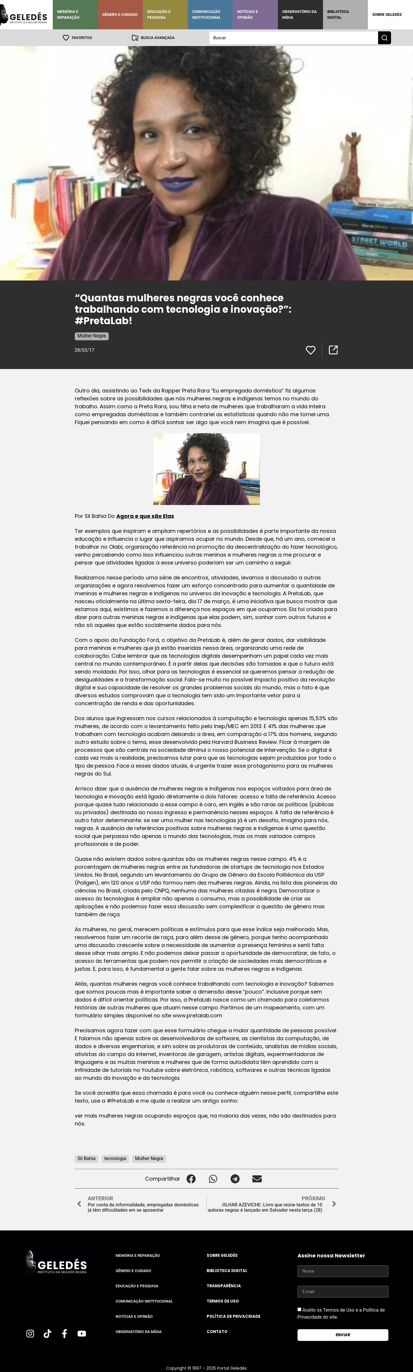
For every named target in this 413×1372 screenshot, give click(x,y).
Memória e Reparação (68, 14)
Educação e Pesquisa (159, 14)
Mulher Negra (92, 335)
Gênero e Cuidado (120, 14)
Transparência (224, 1285)
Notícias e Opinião (247, 14)
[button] (191, 1178)
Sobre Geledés (387, 14)
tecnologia (115, 1158)
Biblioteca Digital (338, 14)
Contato (217, 1331)
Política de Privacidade (233, 1316)
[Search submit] (384, 37)
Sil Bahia (87, 1158)
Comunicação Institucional (206, 14)
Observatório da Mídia (299, 14)
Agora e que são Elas (145, 515)
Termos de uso (223, 1301)
